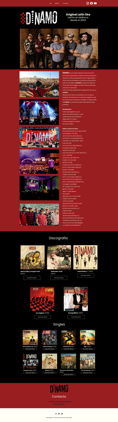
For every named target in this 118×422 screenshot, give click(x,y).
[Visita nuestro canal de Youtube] (95, 3)
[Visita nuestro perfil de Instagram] (87, 3)
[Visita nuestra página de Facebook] (91, 3)
